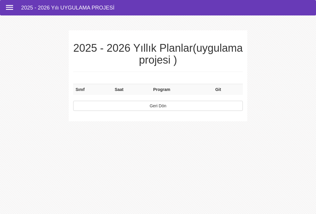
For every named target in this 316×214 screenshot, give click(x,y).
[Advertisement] (158, 200)
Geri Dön (158, 105)
